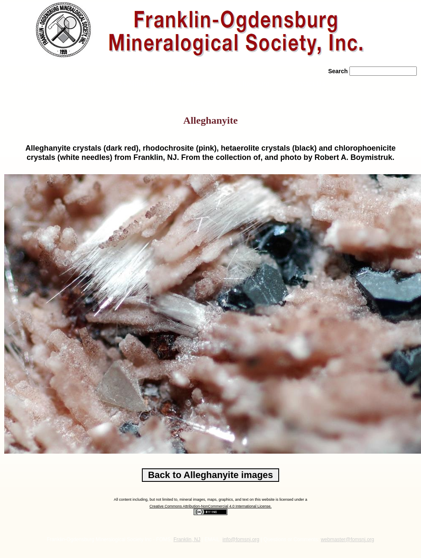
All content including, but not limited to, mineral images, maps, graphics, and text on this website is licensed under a (210, 499)
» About (68, 84)
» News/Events (194, 84)
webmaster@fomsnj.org (347, 539)
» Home (23, 84)
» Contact (304, 84)
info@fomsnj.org (240, 539)
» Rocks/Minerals (128, 84)
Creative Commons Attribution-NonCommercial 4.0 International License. (210, 506)
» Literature (251, 84)
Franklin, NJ (186, 539)
